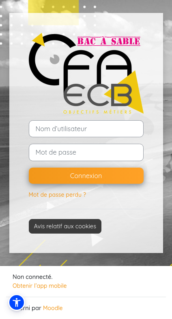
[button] (16, 302)
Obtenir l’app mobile (40, 285)
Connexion (86, 176)
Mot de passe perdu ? (57, 194)
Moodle (53, 308)
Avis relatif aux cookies (65, 226)
